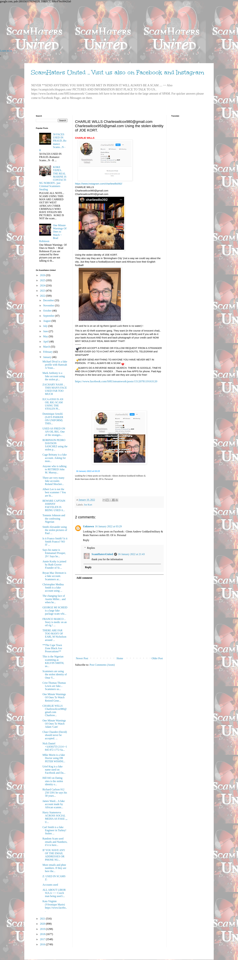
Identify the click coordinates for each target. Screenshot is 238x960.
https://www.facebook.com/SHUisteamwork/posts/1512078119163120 (116, 381)
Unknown (88, 526)
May (46, 336)
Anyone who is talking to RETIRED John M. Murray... (54, 469)
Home (120, 658)
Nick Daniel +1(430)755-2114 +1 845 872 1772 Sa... (54, 746)
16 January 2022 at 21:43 (131, 554)
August (47, 320)
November (49, 305)
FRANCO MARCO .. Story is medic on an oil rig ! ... (54, 622)
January (47, 357)
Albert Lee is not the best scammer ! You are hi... (54, 492)
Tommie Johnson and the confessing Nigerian (53, 518)
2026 (43, 275)
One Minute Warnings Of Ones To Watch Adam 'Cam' (54, 723)
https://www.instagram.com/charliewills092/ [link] (98, 183)
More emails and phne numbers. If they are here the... (54, 868)
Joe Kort (88, 504)
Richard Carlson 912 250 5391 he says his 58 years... (54, 792)
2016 (43, 944)
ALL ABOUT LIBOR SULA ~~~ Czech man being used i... (54, 892)
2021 (43, 918)
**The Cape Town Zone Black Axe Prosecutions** (52, 648)
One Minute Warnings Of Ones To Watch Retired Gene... (54, 697)
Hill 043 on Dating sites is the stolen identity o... (52, 781)
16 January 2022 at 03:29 (88, 471)
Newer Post (82, 658)
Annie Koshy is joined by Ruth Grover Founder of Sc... (54, 564)
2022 (43, 295)
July (45, 326)
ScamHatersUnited (102, 554)
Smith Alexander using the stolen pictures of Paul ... (54, 530)
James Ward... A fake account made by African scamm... (53, 804)
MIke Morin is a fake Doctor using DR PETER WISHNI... (53, 758)
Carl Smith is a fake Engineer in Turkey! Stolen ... (54, 830)
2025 (43, 280)
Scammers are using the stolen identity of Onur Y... (54, 674)
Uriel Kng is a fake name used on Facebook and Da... (53, 769)
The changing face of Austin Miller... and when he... (54, 599)
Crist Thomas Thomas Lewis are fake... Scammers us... (54, 685)
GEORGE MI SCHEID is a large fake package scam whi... (54, 610)
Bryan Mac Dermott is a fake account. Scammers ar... (54, 576)
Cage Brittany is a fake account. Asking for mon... (54, 457)
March (47, 346)
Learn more (6, 50)
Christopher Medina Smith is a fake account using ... (53, 587)
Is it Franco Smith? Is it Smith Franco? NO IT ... (54, 541)
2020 (43, 923)
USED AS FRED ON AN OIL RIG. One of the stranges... (53, 431)
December (49, 300)
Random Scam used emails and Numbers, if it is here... (54, 841)
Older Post (157, 658)
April (46, 341)
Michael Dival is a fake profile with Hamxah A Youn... (54, 364)
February (48, 351)
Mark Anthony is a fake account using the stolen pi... (53, 376)
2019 (43, 929)
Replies (91, 547)
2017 (43, 939)
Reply (86, 540)
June (46, 331)
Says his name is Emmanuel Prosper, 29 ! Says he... (54, 553)
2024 (43, 285)
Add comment (84, 577)
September (49, 315)
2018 (43, 934)
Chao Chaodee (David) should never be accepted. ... (54, 735)
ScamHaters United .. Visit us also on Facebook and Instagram (117, 72)
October (47, 310)
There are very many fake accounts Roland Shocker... (53, 480)
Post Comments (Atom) (102, 664)
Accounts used (50, 884)
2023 (43, 290)
